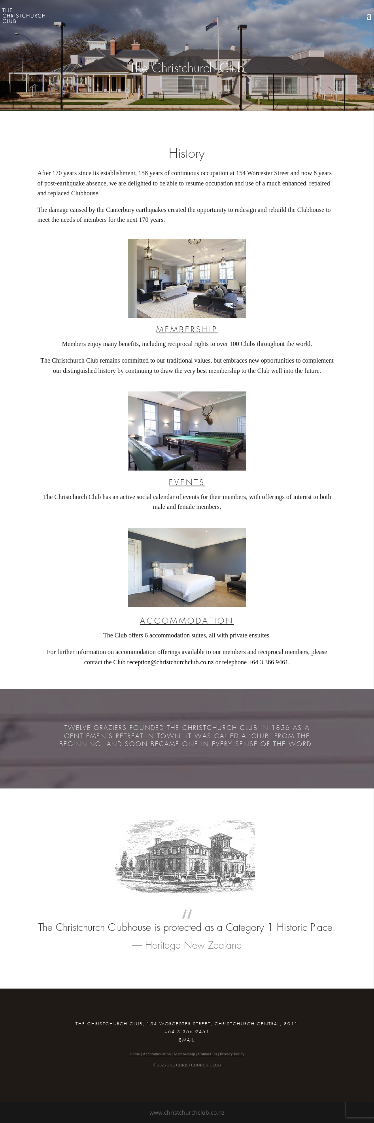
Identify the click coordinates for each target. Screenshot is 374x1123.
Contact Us (207, 1054)
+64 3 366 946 (266, 662)
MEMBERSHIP (186, 329)
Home (135, 1054)
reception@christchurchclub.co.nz (170, 662)
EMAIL (187, 1040)
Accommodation (157, 1054)
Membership (184, 1054)
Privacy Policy (232, 1054)
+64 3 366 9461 (187, 1032)
